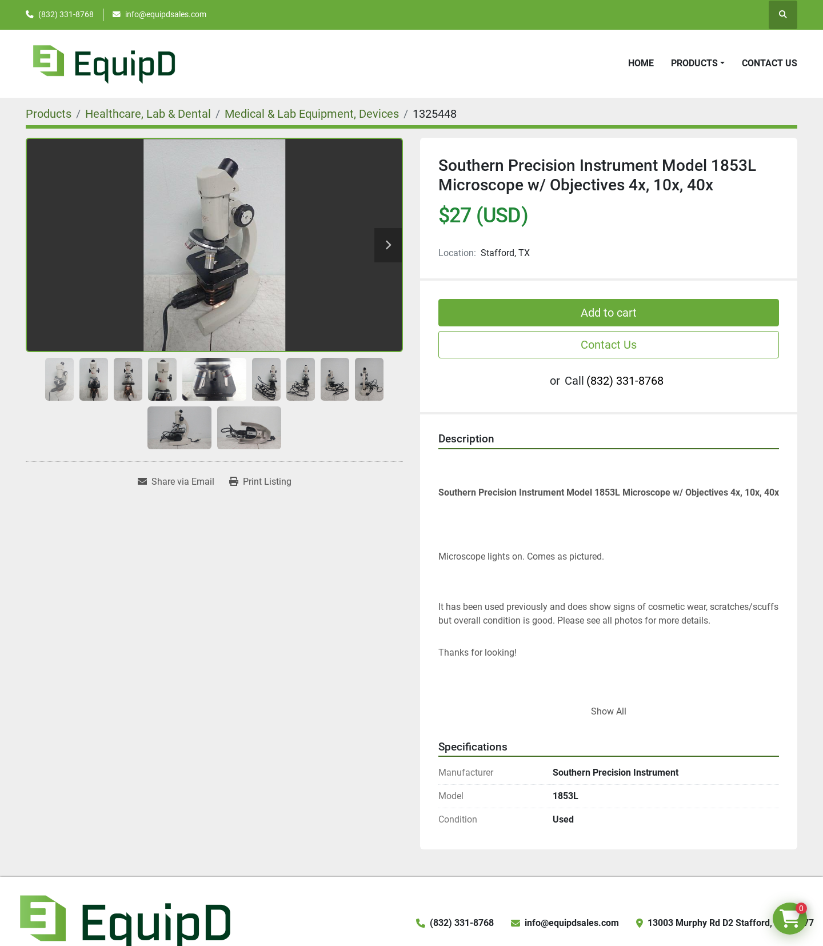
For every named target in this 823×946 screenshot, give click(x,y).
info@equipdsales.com (165, 14)
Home (641, 63)
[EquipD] (123, 922)
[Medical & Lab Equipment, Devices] (312, 114)
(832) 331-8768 (66, 14)
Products (694, 63)
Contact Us (769, 63)
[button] (698, 63)
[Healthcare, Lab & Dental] (148, 114)
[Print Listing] (260, 482)
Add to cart (609, 313)
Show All (608, 711)
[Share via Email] (176, 482)
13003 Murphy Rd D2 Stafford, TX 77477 (731, 922)
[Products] (48, 114)
